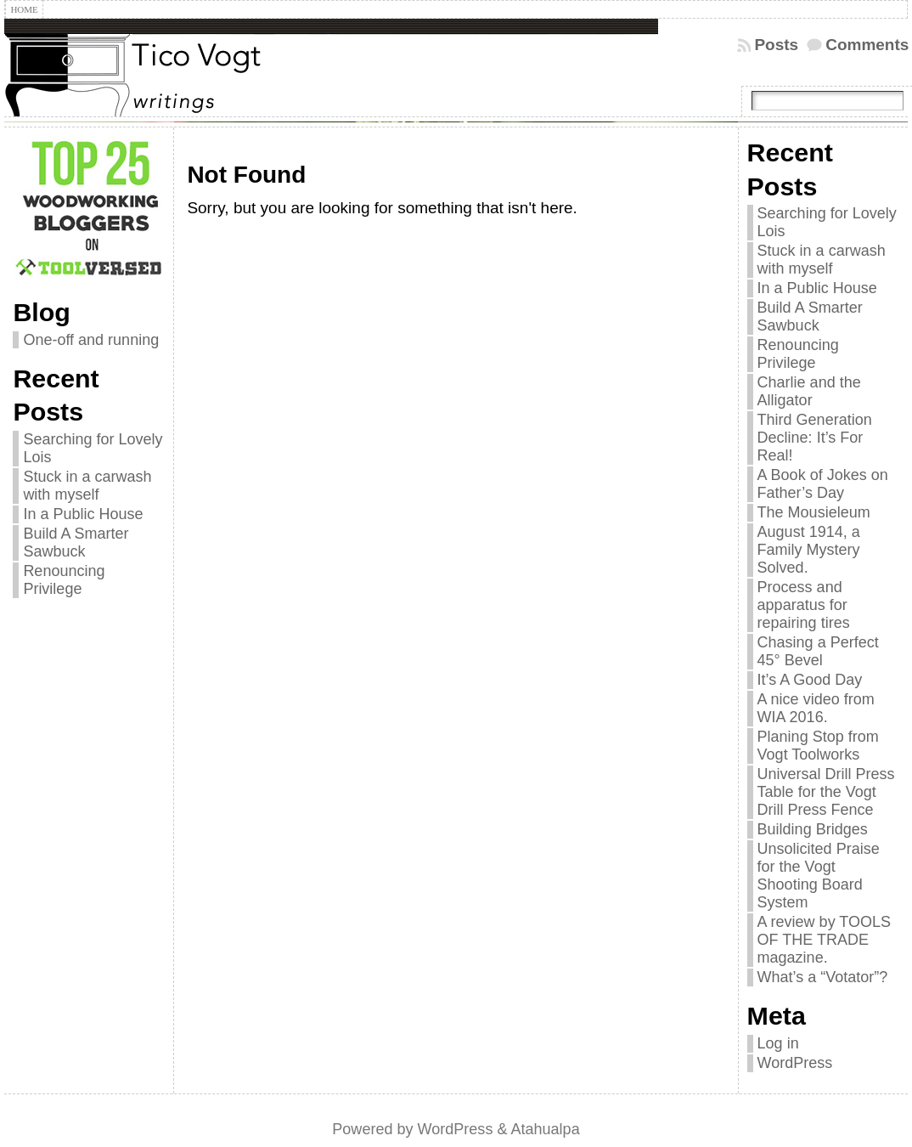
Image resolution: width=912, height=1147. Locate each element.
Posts (776, 45)
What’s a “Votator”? (822, 977)
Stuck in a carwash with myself (87, 485)
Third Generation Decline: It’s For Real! (814, 437)
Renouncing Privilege (63, 579)
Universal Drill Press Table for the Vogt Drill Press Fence (826, 792)
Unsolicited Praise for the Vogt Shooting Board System (818, 875)
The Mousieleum (813, 512)
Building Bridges (812, 829)
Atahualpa (544, 1129)
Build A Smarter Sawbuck (75, 542)
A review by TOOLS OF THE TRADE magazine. (824, 939)
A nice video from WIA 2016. (816, 708)
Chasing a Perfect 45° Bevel (818, 651)
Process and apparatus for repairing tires (803, 605)
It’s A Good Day (810, 679)
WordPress (795, 1062)
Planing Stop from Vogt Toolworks (818, 745)
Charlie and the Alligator (809, 391)
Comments (867, 45)
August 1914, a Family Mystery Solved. (808, 549)
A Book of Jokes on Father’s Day (822, 483)
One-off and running (91, 339)
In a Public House (83, 514)
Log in (778, 1043)
